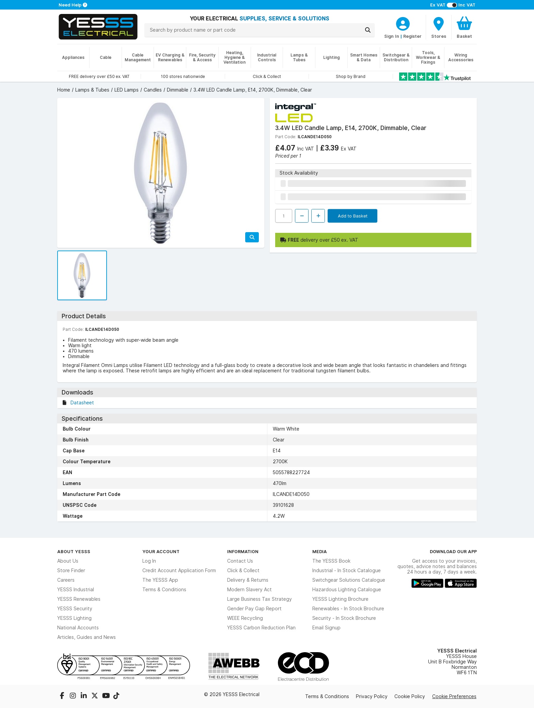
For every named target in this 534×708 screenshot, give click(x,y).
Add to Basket (352, 216)
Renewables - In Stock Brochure (348, 608)
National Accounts (78, 627)
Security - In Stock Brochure (344, 618)
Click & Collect (243, 570)
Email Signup (326, 627)
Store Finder (71, 570)
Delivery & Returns (247, 580)
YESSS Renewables (78, 599)
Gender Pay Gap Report (254, 608)
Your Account (160, 551)
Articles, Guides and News (86, 637)
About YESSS (73, 551)
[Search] (368, 30)
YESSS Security (74, 608)
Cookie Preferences (454, 696)
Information (242, 551)
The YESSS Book (331, 561)
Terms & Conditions (164, 589)
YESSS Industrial (75, 589)
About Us (67, 561)
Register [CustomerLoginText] (412, 36)
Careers (66, 580)
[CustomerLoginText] (403, 23)
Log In (149, 561)
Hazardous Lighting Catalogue (346, 589)
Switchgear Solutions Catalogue (348, 580)
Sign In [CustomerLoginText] (391, 36)
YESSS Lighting (74, 618)
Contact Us (240, 561)
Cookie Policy (409, 696)
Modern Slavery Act (249, 589)
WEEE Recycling (245, 618)
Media (319, 551)
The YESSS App (160, 580)
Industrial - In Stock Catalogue (346, 570)
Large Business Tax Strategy (259, 599)
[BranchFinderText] (438, 27)
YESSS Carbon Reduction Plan (261, 627)
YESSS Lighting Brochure (340, 599)
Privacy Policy (372, 696)
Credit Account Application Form (179, 570)
